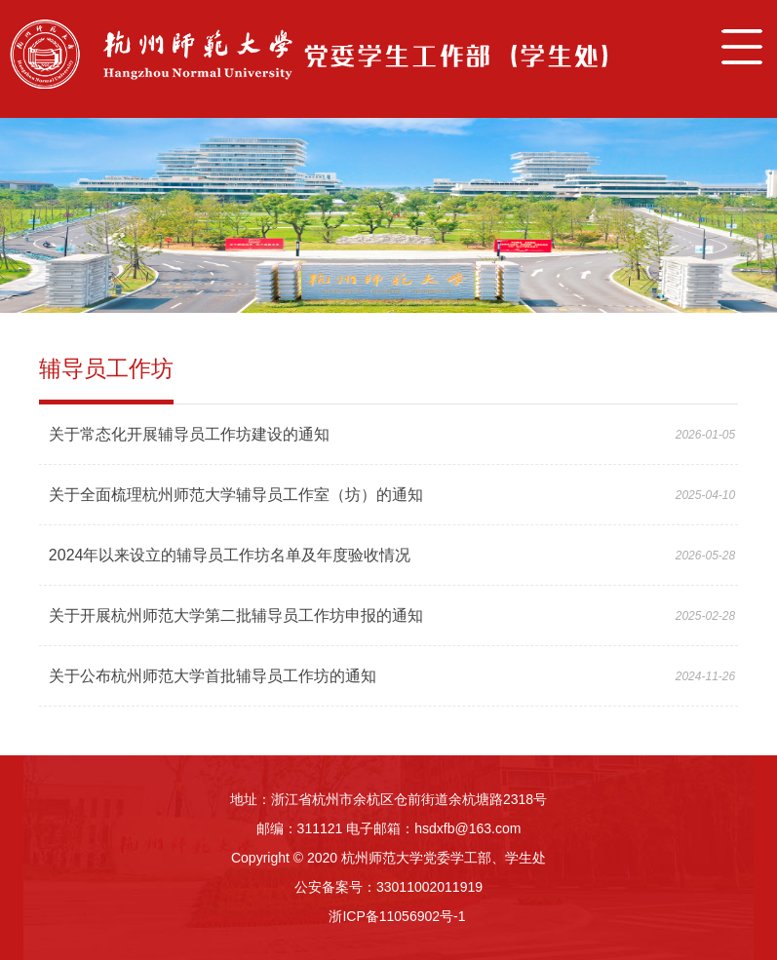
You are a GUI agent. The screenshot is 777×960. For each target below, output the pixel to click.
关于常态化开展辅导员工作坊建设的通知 (189, 434)
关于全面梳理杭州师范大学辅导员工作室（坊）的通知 (236, 494)
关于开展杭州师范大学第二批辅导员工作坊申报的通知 (236, 615)
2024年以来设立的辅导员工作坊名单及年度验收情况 (230, 555)
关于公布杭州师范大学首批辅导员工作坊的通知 (212, 676)
